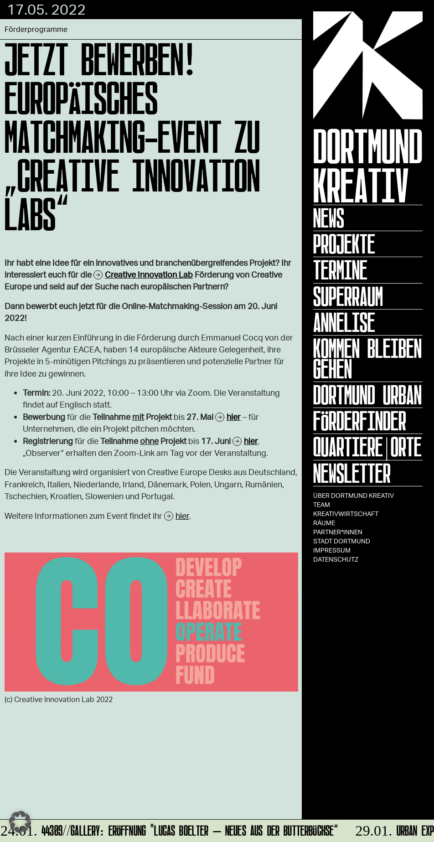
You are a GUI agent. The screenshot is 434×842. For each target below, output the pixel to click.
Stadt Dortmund (341, 541)
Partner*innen (337, 532)
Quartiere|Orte (367, 447)
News (328, 218)
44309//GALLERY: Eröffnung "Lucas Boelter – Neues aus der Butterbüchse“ (169, 829)
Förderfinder (359, 421)
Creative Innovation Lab (149, 274)
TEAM (321, 504)
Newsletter (352, 473)
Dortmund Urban (367, 395)
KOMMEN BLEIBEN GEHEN (367, 359)
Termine (340, 270)
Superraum (348, 296)
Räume (324, 523)
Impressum (332, 550)
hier (182, 516)
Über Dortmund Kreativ (353, 495)
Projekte (344, 244)
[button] (20, 822)
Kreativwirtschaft (345, 513)
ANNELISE (344, 322)
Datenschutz (335, 559)
